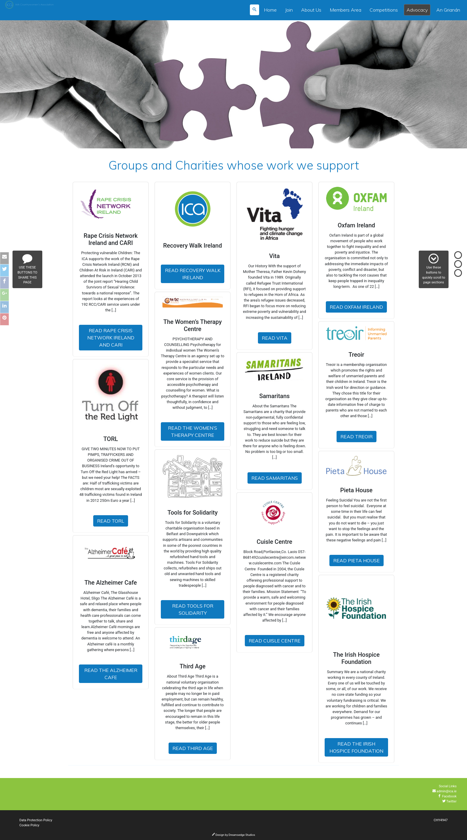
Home (270, 10)
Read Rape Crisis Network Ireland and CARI (110, 337)
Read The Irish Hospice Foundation (356, 747)
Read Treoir (356, 437)
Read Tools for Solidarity (192, 609)
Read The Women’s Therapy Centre (192, 431)
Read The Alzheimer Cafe (110, 673)
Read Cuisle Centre (275, 641)
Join (289, 10)
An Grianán (448, 10)
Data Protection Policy (35, 820)
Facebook (447, 796)
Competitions (384, 10)
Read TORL (110, 521)
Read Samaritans (274, 478)
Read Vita (274, 338)
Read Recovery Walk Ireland (192, 273)
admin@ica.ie (444, 791)
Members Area (345, 10)
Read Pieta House (356, 560)
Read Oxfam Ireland (356, 307)
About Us (311, 10)
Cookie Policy (29, 825)
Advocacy (417, 10)
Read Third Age (192, 748)
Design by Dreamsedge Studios (233, 834)
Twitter (449, 801)
